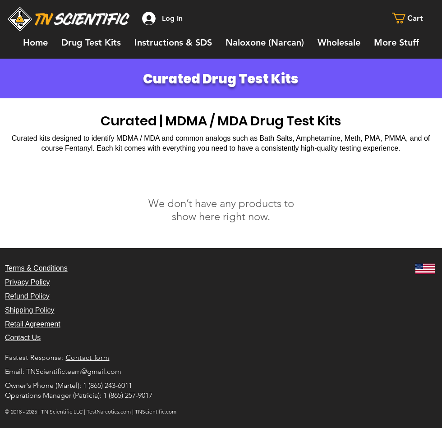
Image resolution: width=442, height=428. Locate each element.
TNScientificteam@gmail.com (73, 371)
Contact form (88, 357)
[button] (414, 18)
